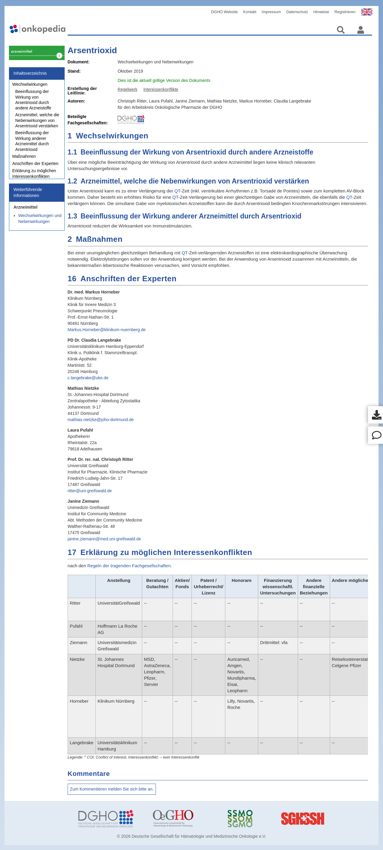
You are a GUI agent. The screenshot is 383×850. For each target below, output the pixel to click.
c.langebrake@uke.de (88, 377)
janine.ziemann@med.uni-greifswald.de (104, 538)
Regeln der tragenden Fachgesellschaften (129, 565)
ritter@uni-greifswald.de (90, 490)
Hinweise (321, 12)
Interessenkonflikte (160, 89)
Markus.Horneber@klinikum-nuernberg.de (107, 329)
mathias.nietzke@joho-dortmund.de (101, 419)
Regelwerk (127, 89)
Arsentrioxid (92, 50)
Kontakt (249, 12)
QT (177, 190)
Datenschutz (297, 12)
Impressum (271, 12)
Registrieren (345, 12)
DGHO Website (224, 12)
